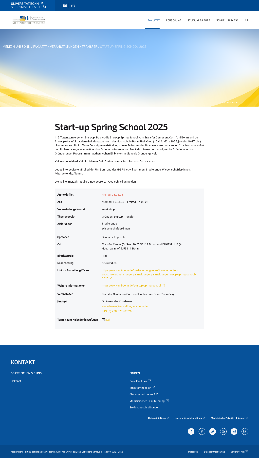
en (73, 5)
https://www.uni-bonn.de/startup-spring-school (133, 285)
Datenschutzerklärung (214, 452)
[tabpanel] (129, 68)
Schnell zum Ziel (227, 20)
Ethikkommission (143, 387)
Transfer (89, 47)
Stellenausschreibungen (144, 407)
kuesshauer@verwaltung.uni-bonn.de (125, 306)
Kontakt (23, 362)
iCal (107, 319)
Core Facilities (141, 381)
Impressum (193, 452)
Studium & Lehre (198, 20)
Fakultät (154, 20)
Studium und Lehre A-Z (144, 394)
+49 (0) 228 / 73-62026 (117, 311)
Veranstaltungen (64, 47)
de (65, 5)
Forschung (173, 20)
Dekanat (16, 381)
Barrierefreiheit (239, 452)
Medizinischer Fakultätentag (149, 401)
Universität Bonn (27, 3)
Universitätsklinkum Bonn (190, 418)
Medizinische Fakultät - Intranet (229, 418)
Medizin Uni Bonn (16, 47)
